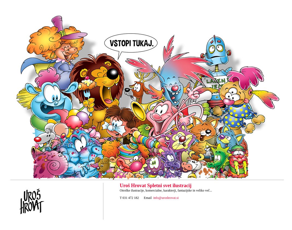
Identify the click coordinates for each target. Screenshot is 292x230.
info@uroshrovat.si (166, 198)
